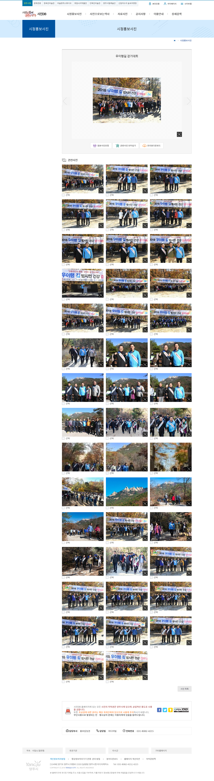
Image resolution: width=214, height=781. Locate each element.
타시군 (115, 750)
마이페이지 (172, 3)
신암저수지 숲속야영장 (127, 3)
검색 (187, 14)
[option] (127, 100)
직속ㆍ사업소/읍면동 (35, 750)
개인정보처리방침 (57, 758)
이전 (66, 101)
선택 (68, 195)
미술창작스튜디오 (64, 3)
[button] (83, 179)
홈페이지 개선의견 (132, 758)
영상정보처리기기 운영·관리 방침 (86, 758)
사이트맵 (188, 3)
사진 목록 (185, 688)
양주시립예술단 (109, 3)
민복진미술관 (95, 3)
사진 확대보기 (179, 134)
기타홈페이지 (161, 750)
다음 (187, 101)
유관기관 (73, 750)
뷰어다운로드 (112, 758)
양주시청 (27, 3)
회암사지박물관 (80, 3)
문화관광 (37, 3)
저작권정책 (151, 758)
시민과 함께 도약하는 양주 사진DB (34, 14)
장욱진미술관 (49, 3)
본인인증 (156, 3)
